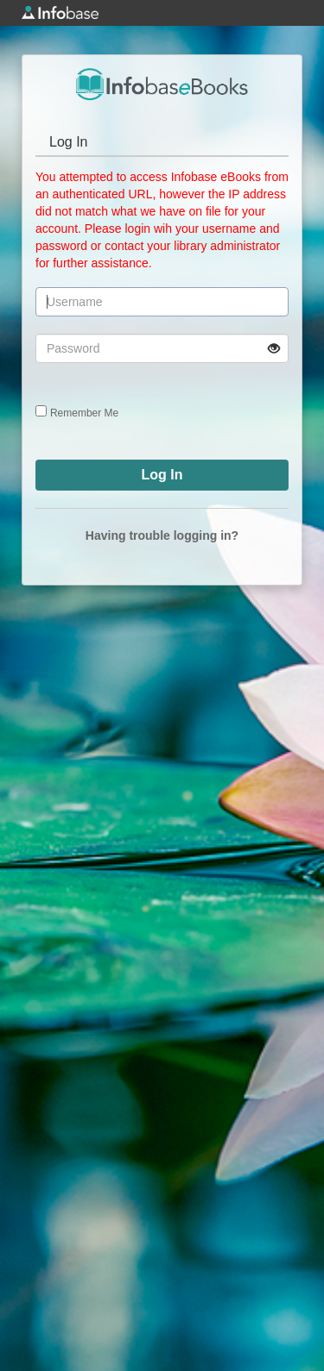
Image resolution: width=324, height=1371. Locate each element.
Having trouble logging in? (162, 535)
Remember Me (84, 413)
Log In (68, 142)
